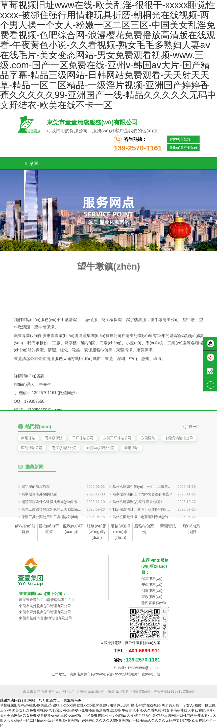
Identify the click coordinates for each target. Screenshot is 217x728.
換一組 (194, 430)
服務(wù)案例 (144, 529)
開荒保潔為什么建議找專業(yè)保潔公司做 (51, 513)
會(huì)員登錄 (180, 139)
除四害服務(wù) (153, 603)
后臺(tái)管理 (118, 691)
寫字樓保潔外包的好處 (39, 505)
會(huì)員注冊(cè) (183, 147)
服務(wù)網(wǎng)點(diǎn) (97, 532)
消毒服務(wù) (151, 591)
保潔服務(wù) (151, 579)
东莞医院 (148, 438)
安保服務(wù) (151, 585)
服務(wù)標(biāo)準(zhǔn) (120, 532)
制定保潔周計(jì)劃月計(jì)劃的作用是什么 (142, 520)
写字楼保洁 (54, 438)
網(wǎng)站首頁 (25, 529)
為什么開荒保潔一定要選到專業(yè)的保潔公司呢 (142, 528)
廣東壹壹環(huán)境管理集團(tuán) (46, 600)
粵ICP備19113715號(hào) (174, 691)
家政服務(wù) (151, 597)
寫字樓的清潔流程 (35, 498)
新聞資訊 (168, 526)
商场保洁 (28, 438)
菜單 (32, 163)
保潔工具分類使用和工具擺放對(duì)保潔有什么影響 (51, 528)
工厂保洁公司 (82, 438)
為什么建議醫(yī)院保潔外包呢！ (137, 513)
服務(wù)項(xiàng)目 (73, 529)
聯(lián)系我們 (191, 529)
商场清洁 (131, 448)
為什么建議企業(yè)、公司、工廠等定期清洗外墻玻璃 (142, 498)
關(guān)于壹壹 (49, 529)
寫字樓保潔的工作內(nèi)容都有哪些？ (142, 505)
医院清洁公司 (31, 448)
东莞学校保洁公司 (100, 448)
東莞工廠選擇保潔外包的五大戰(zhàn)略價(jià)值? (51, 520)
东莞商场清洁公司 (179, 438)
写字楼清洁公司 (64, 448)
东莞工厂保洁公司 (117, 438)
